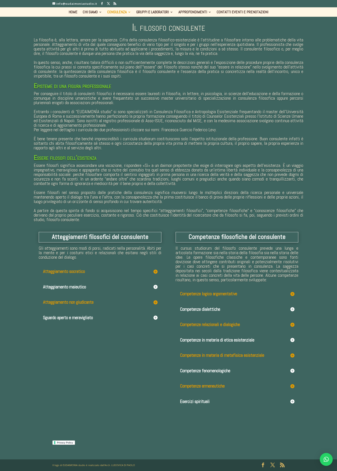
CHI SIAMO (90, 12)
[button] (326, 459)
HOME (73, 12)
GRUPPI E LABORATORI (152, 12)
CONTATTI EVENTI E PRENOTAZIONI (242, 12)
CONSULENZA (117, 12)
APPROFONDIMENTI (192, 12)
